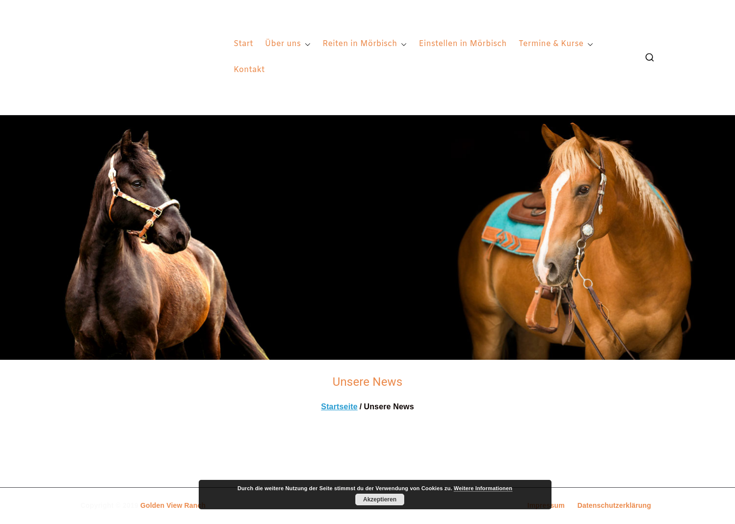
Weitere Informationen (483, 488)
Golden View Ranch (173, 505)
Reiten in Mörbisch (364, 44)
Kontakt (249, 70)
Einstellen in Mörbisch (462, 44)
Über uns (288, 44)
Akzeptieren (379, 499)
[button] (306, 44)
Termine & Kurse (556, 44)
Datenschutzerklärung (614, 505)
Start (243, 44)
